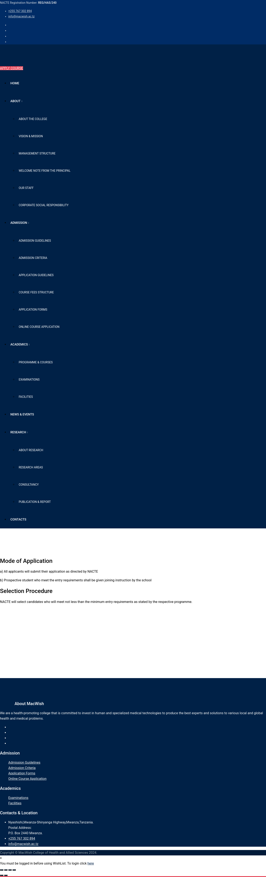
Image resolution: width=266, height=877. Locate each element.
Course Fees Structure (36, 292)
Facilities (26, 396)
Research (18, 432)
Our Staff (26, 188)
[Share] (10, 870)
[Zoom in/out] (1, 870)
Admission (18, 223)
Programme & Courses (36, 362)
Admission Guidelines (35, 240)
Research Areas (31, 467)
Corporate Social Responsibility (44, 205)
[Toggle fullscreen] (5, 870)
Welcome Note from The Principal (44, 170)
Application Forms (33, 309)
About (15, 101)
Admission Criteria (33, 258)
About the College (33, 119)
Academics (19, 344)
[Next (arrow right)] (5, 875)
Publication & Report (35, 501)
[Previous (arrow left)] (1, 875)
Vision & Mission (31, 136)
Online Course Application (39, 326)
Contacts (18, 519)
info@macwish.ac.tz (21, 16)
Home (14, 83)
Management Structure (37, 153)
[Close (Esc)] (14, 870)
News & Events (22, 414)
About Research (31, 450)
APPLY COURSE (11, 68)
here (90, 863)
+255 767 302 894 (20, 11)
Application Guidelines (36, 275)
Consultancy (29, 484)
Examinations (29, 379)
